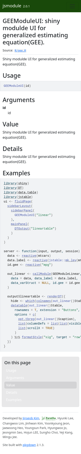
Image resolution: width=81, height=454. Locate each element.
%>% (17, 337)
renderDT (54, 296)
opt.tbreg (26, 319)
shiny (22, 183)
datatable (19, 305)
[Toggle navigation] (72, 6)
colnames (43, 301)
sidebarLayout (19, 206)
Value (10, 385)
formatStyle (32, 337)
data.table (27, 192)
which (30, 301)
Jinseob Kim (31, 418)
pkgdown (29, 445)
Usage (11, 370)
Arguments (15, 377)
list (21, 323)
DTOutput (21, 228)
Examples (14, 399)
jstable (24, 197)
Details (11, 392)
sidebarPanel (22, 210)
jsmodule (12, 6)
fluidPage (22, 201)
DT (20, 188)
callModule (42, 274)
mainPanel (19, 224)
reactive (29, 256)
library (10, 183)
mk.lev (70, 260)
